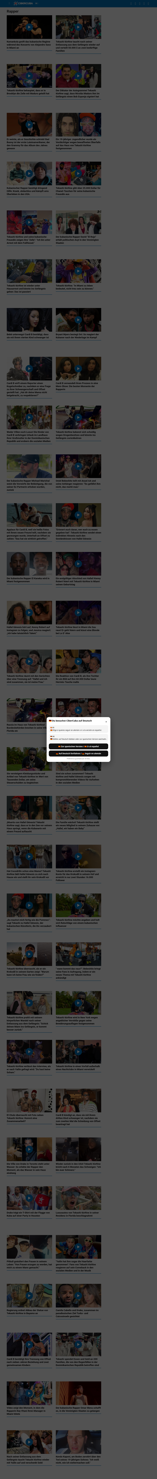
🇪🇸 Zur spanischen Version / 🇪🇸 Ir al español (78, 746)
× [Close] (106, 721)
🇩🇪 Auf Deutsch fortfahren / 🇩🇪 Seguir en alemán (78, 753)
